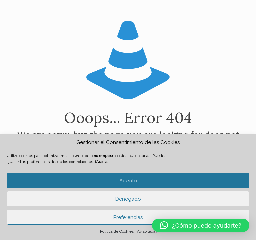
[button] (200, 225)
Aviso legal (146, 231)
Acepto (128, 181)
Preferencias (128, 217)
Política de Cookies (117, 231)
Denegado (128, 199)
